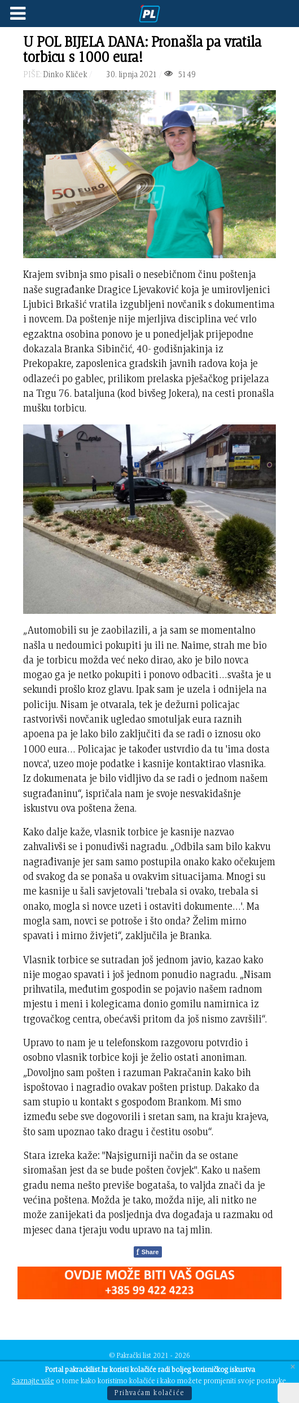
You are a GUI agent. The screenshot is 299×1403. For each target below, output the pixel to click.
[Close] (293, 1366)
